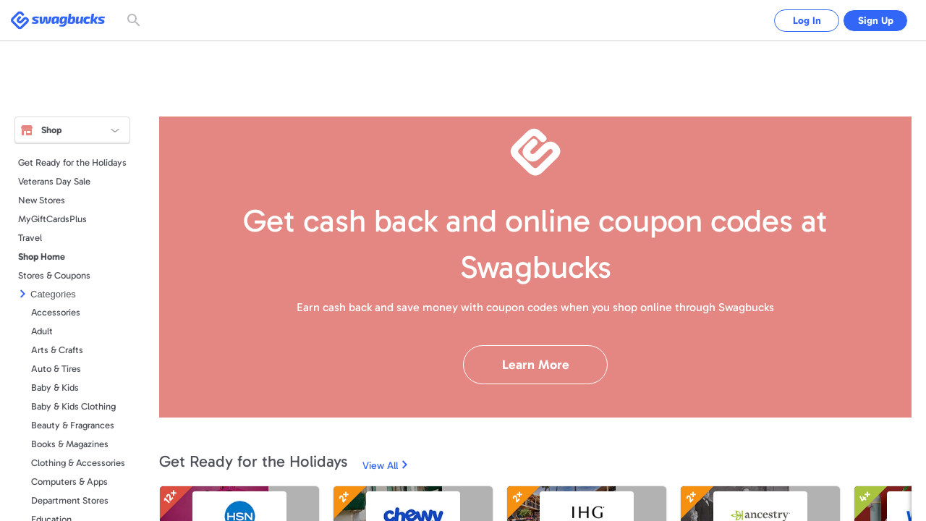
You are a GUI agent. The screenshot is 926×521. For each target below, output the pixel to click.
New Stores (41, 200)
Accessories (55, 312)
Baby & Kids (55, 387)
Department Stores (70, 500)
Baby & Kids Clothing (73, 406)
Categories (53, 294)
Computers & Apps (69, 481)
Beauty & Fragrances (72, 425)
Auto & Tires (56, 368)
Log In (796, 20)
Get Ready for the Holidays (72, 162)
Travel (30, 237)
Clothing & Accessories (78, 462)
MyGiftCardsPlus (52, 218)
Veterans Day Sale (54, 181)
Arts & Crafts (57, 349)
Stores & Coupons (54, 275)
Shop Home (41, 256)
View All (380, 465)
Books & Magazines (70, 444)
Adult (42, 331)
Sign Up (872, 20)
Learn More (535, 365)
